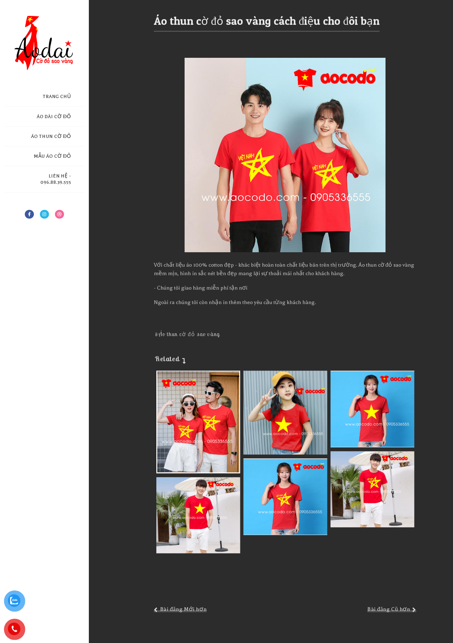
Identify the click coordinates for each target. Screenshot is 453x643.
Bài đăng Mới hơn (183, 609)
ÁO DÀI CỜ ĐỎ (54, 116)
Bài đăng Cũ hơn (388, 609)
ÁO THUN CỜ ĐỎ (51, 136)
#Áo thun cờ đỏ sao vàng (187, 334)
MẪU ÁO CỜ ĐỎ (52, 156)
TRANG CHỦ (57, 96)
